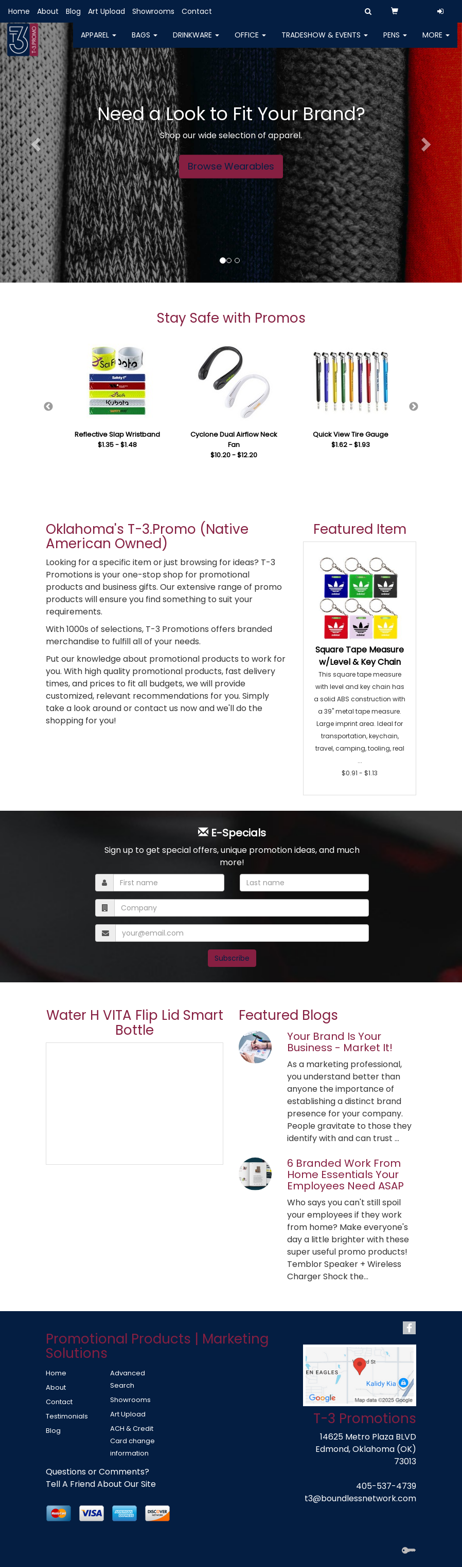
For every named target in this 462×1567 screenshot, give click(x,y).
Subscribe (232, 958)
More (436, 41)
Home (19, 11)
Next (413, 407)
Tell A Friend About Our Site (101, 1484)
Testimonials (67, 1416)
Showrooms (153, 11)
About (48, 11)
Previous (48, 407)
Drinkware (196, 41)
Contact (197, 11)
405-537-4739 (386, 1486)
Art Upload (106, 11)
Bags (144, 41)
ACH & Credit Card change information (132, 1441)
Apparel (98, 41)
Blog (73, 11)
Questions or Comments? (97, 1472)
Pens (395, 41)
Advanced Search (127, 1379)
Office (250, 41)
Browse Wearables (231, 166)
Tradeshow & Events (324, 41)
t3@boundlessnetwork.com (360, 1498)
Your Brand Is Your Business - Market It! (340, 1042)
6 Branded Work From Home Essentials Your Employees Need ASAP (345, 1174)
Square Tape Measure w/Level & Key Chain (359, 656)
